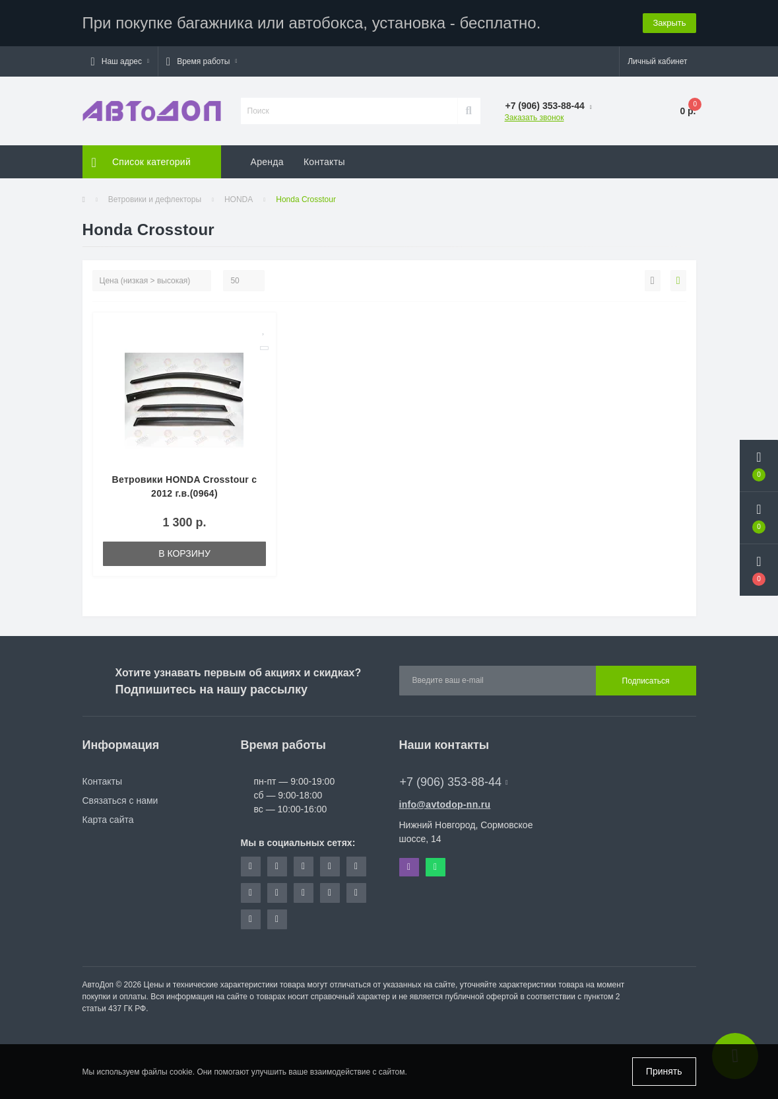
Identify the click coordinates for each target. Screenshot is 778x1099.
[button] (120, 61)
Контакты (324, 162)
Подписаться (646, 681)
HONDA (238, 199)
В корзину (184, 553)
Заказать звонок (534, 117)
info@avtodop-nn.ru (445, 804)
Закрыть (669, 23)
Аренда (267, 162)
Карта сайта (108, 819)
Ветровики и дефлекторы (154, 199)
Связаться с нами (120, 800)
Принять (664, 1071)
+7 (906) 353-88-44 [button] (454, 782)
